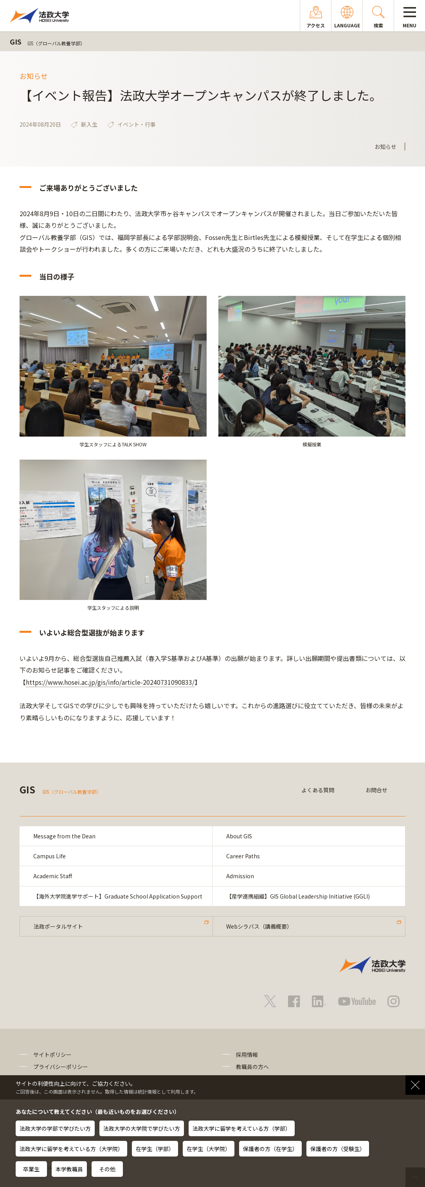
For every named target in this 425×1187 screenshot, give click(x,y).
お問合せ (376, 790)
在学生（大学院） (209, 1149)
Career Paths (243, 856)
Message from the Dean (64, 836)
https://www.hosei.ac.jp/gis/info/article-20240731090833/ (110, 682)
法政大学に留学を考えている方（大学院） (71, 1149)
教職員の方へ (252, 1067)
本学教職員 (69, 1169)
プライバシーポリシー (60, 1067)
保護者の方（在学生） (270, 1149)
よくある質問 (317, 790)
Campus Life (49, 856)
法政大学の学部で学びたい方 (55, 1128)
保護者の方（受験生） (337, 1149)
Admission (240, 876)
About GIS (239, 836)
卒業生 (31, 1169)
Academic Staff (52, 876)
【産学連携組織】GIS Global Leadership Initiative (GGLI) (298, 896)
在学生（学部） (155, 1149)
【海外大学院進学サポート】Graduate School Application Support (117, 896)
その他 (107, 1169)
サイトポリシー (52, 1055)
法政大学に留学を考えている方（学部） (242, 1128)
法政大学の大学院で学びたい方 (141, 1128)
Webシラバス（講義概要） (260, 926)
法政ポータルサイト (58, 926)
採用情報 (247, 1055)
